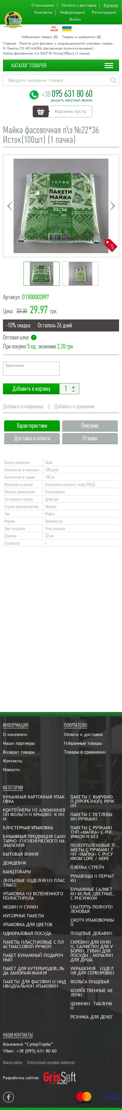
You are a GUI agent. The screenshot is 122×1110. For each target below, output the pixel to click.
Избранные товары (83, 743)
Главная (9, 43)
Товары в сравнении (85, 752)
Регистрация (104, 12)
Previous (10, 205)
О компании (43, 5)
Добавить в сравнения (74, 406)
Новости (11, 769)
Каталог (111, 5)
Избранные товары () (39, 37)
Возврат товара (18, 752)
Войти (75, 19)
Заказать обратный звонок (71, 100)
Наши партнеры (19, 743)
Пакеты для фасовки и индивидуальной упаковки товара (66, 43)
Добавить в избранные (23, 406)
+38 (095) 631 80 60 (37, 1050)
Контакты (43, 12)
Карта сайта (12, 1062)
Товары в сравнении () (81, 37)
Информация (72, 12)
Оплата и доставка (79, 5)
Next (112, 205)
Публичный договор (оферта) (51, 1062)
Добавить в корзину (31, 388)
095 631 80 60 (67, 93)
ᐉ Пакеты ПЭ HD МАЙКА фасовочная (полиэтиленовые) (48, 48)
